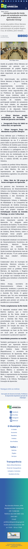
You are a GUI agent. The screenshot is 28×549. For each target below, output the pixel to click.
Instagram (15, 418)
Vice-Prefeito (14, 441)
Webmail (15, 420)
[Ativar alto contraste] (16, 1)
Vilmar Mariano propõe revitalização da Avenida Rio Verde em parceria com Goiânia (14, 117)
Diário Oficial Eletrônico (14, 465)
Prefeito (14, 438)
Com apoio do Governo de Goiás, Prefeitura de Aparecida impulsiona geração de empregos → (14, 395)
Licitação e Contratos (14, 471)
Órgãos (14, 453)
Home (2, 11)
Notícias (6, 11)
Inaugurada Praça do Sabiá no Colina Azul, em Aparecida (14, 124)
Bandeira (14, 435)
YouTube (15, 415)
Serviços (14, 456)
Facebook (15, 412)
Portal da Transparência (14, 468)
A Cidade (14, 429)
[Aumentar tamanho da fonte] (13, 1)
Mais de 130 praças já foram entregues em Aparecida (14, 181)
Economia (14, 432)
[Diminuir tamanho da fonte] (11, 1)
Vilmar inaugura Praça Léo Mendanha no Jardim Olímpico (14, 130)
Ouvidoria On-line (14, 474)
